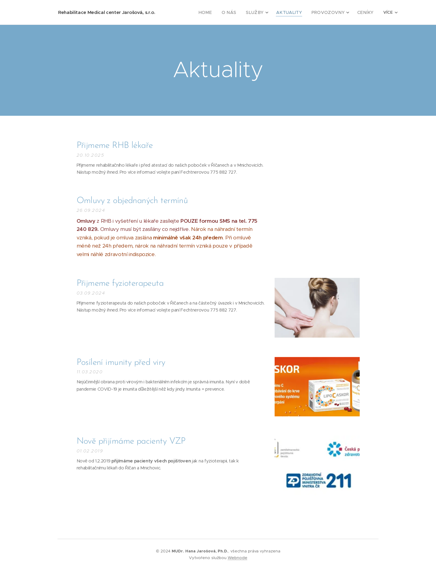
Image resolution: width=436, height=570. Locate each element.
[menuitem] (187, 12)
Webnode (237, 557)
